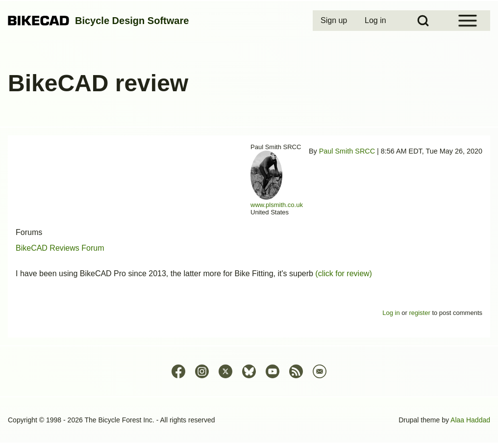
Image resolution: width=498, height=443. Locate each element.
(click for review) (343, 273)
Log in (390, 312)
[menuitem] (335, 20)
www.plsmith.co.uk (276, 204)
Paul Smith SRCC (347, 151)
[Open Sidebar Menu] (467, 20)
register (419, 312)
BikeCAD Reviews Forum (60, 248)
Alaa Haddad (470, 420)
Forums (29, 232)
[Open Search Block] (423, 20)
